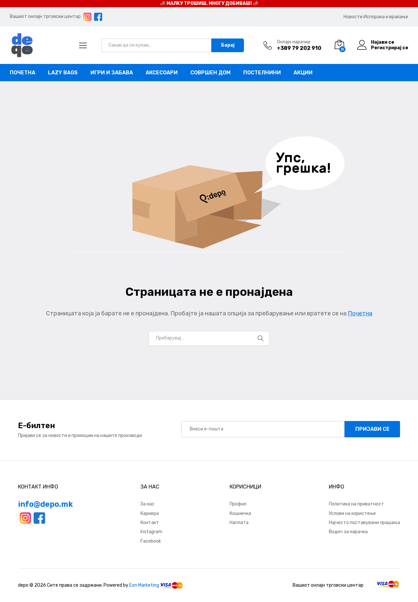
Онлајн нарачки (293, 42)
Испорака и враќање (385, 17)
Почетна (22, 72)
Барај (227, 45)
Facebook (150, 541)
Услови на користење (352, 513)
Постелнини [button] (262, 72)
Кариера (149, 513)
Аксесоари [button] (162, 72)
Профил (238, 504)
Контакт (149, 522)
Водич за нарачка (348, 531)
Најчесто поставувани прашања (364, 522)
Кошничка (240, 513)
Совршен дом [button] (210, 72)
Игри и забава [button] (111, 72)
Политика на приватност (356, 504)
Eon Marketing (144, 585)
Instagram (151, 531)
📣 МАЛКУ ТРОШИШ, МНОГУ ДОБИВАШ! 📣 (209, 3)
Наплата (239, 522)
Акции (303, 72)
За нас (147, 504)
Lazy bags (63, 72)
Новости (353, 17)
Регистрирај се (389, 48)
